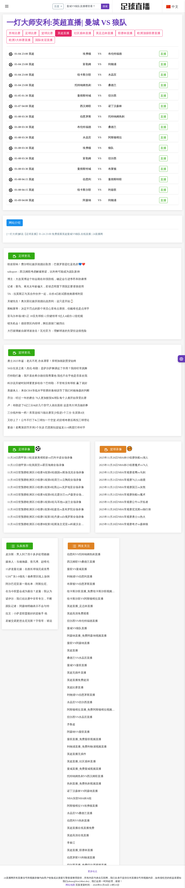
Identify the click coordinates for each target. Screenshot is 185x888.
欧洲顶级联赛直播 (148, 33)
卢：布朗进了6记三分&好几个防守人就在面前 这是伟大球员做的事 (47, 405)
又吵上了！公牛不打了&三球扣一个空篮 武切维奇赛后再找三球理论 (48, 420)
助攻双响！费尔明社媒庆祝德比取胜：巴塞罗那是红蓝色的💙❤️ (46, 264)
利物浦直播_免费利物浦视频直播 (87, 746)
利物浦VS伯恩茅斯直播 (81, 694)
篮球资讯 (21, 353)
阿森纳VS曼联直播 (78, 731)
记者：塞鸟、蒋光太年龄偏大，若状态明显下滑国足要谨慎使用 (45, 286)
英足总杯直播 (104, 33)
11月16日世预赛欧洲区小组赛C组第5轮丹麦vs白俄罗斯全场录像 (45, 516)
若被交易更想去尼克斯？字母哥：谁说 (29, 620)
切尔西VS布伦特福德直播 (82, 620)
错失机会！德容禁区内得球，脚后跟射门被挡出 (36, 323)
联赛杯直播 (125, 33)
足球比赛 (31, 33)
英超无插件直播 (76, 672)
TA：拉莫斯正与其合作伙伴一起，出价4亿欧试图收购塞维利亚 (45, 293)
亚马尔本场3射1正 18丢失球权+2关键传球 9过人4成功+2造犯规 (45, 316)
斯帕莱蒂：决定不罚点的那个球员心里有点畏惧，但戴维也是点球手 (48, 308)
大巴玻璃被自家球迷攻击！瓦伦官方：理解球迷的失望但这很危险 (47, 330)
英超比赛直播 (75, 687)
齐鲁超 (71, 724)
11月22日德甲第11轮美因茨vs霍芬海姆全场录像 (35, 465)
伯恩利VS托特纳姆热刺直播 (83, 554)
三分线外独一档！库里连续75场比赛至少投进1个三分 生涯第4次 (46, 412)
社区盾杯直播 (82, 33)
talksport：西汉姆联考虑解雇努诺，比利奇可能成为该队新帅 (43, 271)
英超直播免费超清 (78, 680)
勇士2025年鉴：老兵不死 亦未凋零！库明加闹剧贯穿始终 (41, 360)
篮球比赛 (47, 33)
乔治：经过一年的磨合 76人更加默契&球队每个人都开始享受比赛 (47, 397)
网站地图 (70, 884)
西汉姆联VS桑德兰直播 (81, 561)
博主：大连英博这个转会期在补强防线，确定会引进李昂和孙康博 (47, 279)
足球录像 (21, 449)
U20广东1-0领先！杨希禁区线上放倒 (28, 576)
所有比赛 (14, 33)
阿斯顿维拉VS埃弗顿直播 (82, 805)
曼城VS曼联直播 (77, 665)
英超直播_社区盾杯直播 (81, 761)
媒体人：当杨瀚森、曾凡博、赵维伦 (27, 561)
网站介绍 (14, 222)
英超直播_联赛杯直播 (80, 850)
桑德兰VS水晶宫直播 (79, 657)
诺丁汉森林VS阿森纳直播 (82, 791)
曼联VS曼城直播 (77, 569)
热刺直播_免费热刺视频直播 (84, 783)
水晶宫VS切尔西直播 (79, 702)
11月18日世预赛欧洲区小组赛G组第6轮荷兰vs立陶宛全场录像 (44, 479)
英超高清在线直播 (78, 835)
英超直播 (63, 33)
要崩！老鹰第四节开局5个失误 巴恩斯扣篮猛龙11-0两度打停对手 (46, 427)
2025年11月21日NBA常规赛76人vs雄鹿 (122, 479)
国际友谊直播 (44, 39)
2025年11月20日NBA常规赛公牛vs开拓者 (123, 502)
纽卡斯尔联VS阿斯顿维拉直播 (85, 598)
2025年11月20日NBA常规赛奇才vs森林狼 (123, 524)
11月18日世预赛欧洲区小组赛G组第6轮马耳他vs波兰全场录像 (44, 502)
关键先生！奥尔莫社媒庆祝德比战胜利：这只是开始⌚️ (40, 301)
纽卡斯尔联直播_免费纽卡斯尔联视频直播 (92, 591)
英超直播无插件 (76, 754)
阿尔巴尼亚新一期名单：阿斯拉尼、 (27, 583)
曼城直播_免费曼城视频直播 (84, 768)
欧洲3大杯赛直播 (20, 39)
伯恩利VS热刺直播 (78, 820)
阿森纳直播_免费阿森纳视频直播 (87, 635)
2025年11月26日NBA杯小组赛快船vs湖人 (123, 457)
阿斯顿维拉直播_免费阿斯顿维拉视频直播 (92, 709)
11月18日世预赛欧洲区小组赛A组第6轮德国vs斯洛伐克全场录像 (45, 472)
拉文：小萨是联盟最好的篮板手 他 (26, 613)
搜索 (105, 6)
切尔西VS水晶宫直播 (79, 717)
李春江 (71, 842)
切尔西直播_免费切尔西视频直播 (87, 864)
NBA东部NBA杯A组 (79, 798)
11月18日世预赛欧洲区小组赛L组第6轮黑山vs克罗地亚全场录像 (45, 487)
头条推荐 (19, 546)
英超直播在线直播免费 (80, 827)
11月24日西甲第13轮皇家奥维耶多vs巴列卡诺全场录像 (40, 457)
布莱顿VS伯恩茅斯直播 (81, 583)
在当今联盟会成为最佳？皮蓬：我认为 (29, 591)
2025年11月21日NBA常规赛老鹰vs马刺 (122, 472)
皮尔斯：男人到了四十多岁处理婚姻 (27, 554)
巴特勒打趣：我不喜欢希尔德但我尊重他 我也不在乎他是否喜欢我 (47, 375)
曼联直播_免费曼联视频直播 (84, 739)
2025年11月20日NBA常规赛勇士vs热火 (122, 516)
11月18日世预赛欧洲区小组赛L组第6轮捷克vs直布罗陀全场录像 (45, 509)
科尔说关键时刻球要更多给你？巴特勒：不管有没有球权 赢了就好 (47, 383)
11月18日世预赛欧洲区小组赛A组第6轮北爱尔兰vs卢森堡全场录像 (47, 494)
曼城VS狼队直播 (77, 628)
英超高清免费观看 (78, 613)
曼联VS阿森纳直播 (78, 643)
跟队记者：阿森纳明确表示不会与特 (27, 606)
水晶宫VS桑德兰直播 (79, 813)
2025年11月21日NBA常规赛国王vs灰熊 (122, 487)
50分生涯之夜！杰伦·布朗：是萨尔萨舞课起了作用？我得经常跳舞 (47, 368)
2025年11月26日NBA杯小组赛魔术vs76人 (123, 465)
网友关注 (81, 546)
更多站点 (92, 871)
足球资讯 (21, 256)
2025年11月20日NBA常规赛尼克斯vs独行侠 (125, 509)
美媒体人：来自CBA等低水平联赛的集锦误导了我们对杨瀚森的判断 (48, 390)
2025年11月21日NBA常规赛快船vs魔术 (122, 494)
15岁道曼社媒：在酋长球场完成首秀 (27, 569)
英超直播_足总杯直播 (80, 606)
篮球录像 (113, 449)
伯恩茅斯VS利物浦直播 (81, 857)
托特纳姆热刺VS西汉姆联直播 (85, 776)
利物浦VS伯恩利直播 (79, 576)
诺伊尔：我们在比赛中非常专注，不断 (29, 598)
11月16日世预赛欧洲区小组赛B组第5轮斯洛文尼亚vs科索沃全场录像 (48, 524)
